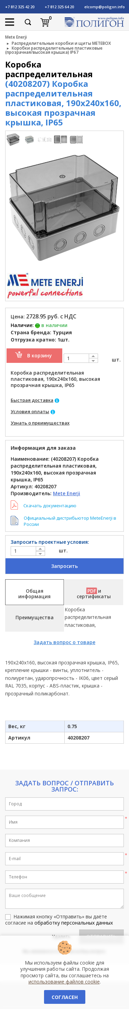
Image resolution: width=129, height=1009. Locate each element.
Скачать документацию (49, 505)
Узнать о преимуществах (40, 423)
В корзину (39, 355)
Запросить (64, 566)
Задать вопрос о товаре (64, 642)
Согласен (65, 997)
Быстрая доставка (32, 400)
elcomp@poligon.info (104, 6)
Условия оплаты (30, 411)
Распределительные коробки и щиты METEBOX (61, 43)
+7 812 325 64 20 (59, 6)
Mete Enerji (16, 37)
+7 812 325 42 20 (19, 6)
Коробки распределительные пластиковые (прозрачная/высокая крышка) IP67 (54, 50)
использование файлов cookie (64, 981)
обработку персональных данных (73, 922)
